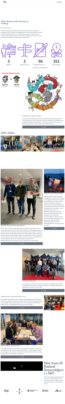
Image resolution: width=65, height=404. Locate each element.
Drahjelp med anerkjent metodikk (31, 116)
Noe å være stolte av (6, 28)
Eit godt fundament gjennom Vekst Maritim (13, 225)
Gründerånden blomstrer (29, 281)
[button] (2, 149)
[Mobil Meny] (59, 2)
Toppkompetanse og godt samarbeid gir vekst (13, 296)
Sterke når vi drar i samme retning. (53, 193)
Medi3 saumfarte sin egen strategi (10, 346)
